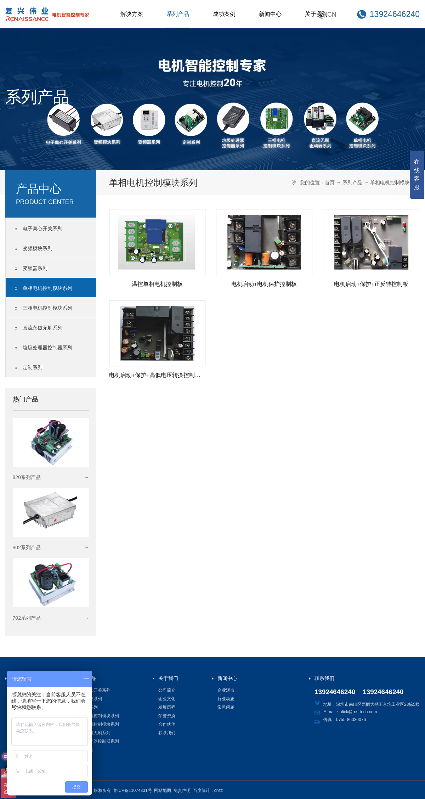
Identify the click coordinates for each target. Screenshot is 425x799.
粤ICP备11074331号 (132, 790)
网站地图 (162, 790)
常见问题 (225, 707)
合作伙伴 (166, 724)
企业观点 (225, 690)
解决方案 (131, 14)
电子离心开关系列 (37, 229)
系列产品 (177, 14)
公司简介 (166, 690)
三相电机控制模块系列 (42, 308)
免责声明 (182, 790)
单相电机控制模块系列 (42, 288)
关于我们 (316, 14)
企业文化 (166, 698)
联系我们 (166, 732)
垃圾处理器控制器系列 (42, 348)
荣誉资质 (166, 715)
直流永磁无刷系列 (37, 328)
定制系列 (27, 368)
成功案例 (224, 14)
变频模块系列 (32, 249)
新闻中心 (270, 14)
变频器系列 (30, 268)
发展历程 (166, 707)
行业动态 (225, 698)
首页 (330, 182)
